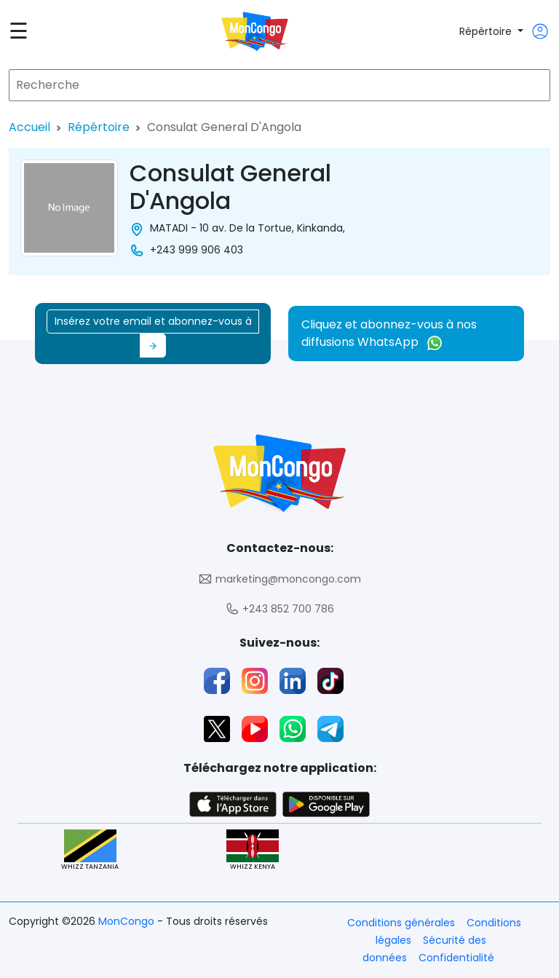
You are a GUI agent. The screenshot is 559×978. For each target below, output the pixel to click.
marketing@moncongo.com (279, 579)
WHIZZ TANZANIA (90, 850)
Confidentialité (456, 957)
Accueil (29, 127)
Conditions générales (401, 922)
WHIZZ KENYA (252, 850)
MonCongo (127, 921)
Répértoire (487, 31)
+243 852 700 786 (279, 609)
